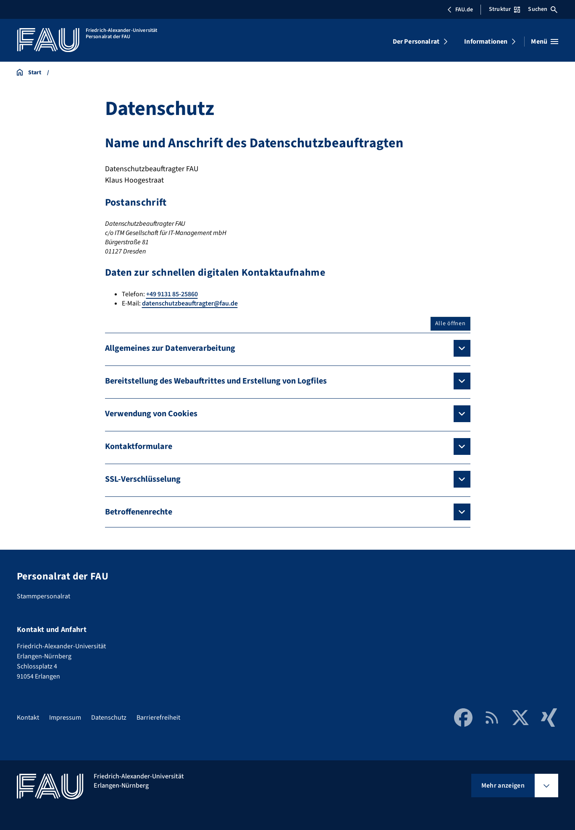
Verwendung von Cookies (151, 414)
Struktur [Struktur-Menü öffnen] (504, 9)
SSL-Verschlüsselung (143, 479)
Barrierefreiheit (158, 717)
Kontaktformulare (138, 446)
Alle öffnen (450, 323)
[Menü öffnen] (544, 41)
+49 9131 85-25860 (172, 294)
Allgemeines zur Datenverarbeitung (170, 348)
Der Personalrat (416, 41)
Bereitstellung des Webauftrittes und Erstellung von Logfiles (216, 381)
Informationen (485, 41)
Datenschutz (108, 717)
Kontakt (28, 717)
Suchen (542, 9)
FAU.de (460, 9)
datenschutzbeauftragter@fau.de (190, 303)
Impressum (65, 717)
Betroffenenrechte (138, 512)
